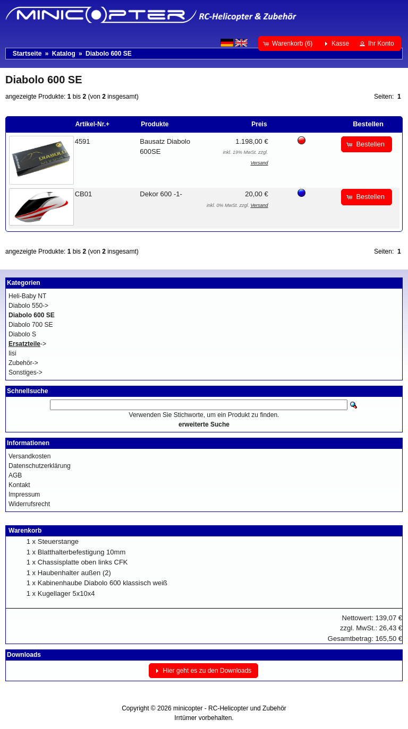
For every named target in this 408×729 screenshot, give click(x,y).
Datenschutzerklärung (39, 466)
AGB (15, 475)
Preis (259, 124)
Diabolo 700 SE (30, 324)
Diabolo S (22, 334)
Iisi (12, 353)
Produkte (154, 124)
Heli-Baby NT (27, 296)
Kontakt (19, 485)
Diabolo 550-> (28, 305)
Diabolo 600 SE (109, 53)
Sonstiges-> (25, 372)
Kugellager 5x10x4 (66, 593)
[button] (288, 43)
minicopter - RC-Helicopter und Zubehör (229, 708)
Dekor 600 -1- (161, 194)
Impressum (24, 494)
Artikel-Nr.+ (92, 124)
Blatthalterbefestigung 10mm (81, 552)
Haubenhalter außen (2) (74, 573)
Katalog (63, 53)
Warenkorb (24, 530)
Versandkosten (29, 456)
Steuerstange (58, 541)
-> (27, 344)
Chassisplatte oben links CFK (83, 562)
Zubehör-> (23, 363)
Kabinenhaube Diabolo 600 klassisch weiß (102, 583)
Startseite (27, 53)
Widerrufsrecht (29, 504)
